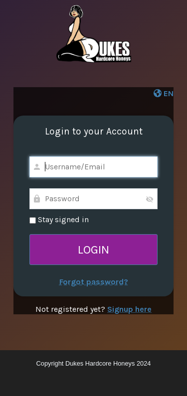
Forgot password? (93, 281)
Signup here (129, 309)
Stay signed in (59, 219)
